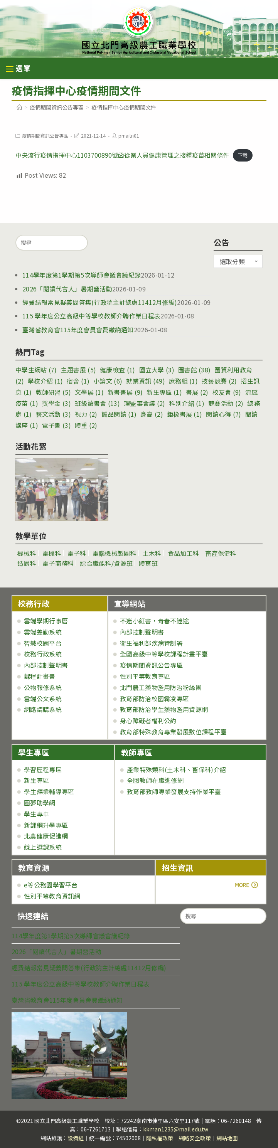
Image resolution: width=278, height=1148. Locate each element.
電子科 (76, 553)
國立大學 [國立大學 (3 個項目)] (156, 369)
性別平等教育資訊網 (52, 896)
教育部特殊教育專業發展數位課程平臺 (173, 731)
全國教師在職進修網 (155, 780)
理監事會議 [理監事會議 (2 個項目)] (144, 403)
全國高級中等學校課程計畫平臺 (164, 653)
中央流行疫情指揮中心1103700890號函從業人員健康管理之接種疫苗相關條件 (122, 155)
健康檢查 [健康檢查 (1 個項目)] (117, 369)
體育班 (148, 563)
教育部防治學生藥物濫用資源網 (164, 709)
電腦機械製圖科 (114, 553)
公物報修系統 (43, 687)
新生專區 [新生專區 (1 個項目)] (164, 392)
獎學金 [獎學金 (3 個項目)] (56, 403)
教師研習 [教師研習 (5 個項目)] (53, 392)
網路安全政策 (195, 1138)
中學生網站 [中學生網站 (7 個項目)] (36, 369)
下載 (243, 155)
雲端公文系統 (43, 698)
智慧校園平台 (43, 643)
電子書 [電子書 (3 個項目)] (56, 425)
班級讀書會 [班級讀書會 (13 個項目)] (97, 403)
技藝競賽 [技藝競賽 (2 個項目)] (219, 380)
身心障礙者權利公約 (148, 720)
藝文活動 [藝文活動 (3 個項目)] (53, 414)
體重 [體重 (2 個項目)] (86, 425)
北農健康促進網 (46, 835)
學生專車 (36, 813)
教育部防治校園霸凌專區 (154, 698)
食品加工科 (183, 553)
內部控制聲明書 (46, 665)
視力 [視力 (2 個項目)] (86, 414)
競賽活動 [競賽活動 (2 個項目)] (225, 403)
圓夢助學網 (40, 802)
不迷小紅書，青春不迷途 (154, 620)
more (183, 884)
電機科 (51, 553)
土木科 (152, 553)
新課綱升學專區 (46, 825)
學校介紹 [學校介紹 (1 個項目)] (45, 380)
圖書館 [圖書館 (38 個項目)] (194, 369)
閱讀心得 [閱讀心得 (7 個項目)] (223, 414)
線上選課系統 (43, 847)
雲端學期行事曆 (46, 620)
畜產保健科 (221, 553)
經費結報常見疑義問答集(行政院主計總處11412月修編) (99, 302)
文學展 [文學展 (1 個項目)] (89, 392)
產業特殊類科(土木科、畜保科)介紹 (176, 769)
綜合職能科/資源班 (106, 563)
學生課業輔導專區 (49, 791)
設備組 (75, 1138)
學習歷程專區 (43, 769)
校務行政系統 (43, 653)
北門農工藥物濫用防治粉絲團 (161, 687)
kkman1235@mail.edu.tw (175, 1129)
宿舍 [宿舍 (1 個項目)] (78, 380)
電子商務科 (58, 563)
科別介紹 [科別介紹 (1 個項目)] (186, 403)
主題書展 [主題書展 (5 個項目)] (78, 369)
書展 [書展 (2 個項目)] (197, 392)
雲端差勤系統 (43, 631)
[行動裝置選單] (18, 69)
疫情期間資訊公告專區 (45, 135)
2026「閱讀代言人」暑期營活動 (67, 288)
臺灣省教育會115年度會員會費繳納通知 (78, 329)
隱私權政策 (159, 1138)
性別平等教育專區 (145, 676)
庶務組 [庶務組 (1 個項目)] (183, 380)
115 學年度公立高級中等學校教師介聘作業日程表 (91, 315)
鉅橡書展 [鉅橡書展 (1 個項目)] (184, 414)
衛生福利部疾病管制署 (151, 643)
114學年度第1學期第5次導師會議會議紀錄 (81, 274)
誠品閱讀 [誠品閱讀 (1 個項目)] (118, 414)
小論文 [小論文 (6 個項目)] (107, 380)
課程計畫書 (40, 676)
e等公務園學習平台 (51, 884)
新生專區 (36, 780)
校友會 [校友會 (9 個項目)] (226, 392)
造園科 (26, 563)
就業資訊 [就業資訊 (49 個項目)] (145, 380)
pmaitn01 (128, 135)
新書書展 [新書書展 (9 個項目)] (125, 392)
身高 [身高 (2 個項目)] (151, 414)
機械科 (26, 553)
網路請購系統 (43, 709)
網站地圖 (227, 1138)
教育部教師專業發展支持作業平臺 (174, 791)
